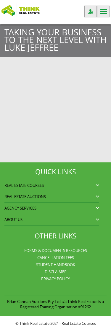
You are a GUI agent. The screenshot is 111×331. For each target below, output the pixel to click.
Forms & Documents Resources (55, 250)
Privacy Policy (55, 278)
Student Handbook (55, 264)
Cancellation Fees (55, 257)
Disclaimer (56, 271)
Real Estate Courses (79, 323)
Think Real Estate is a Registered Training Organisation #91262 (62, 304)
